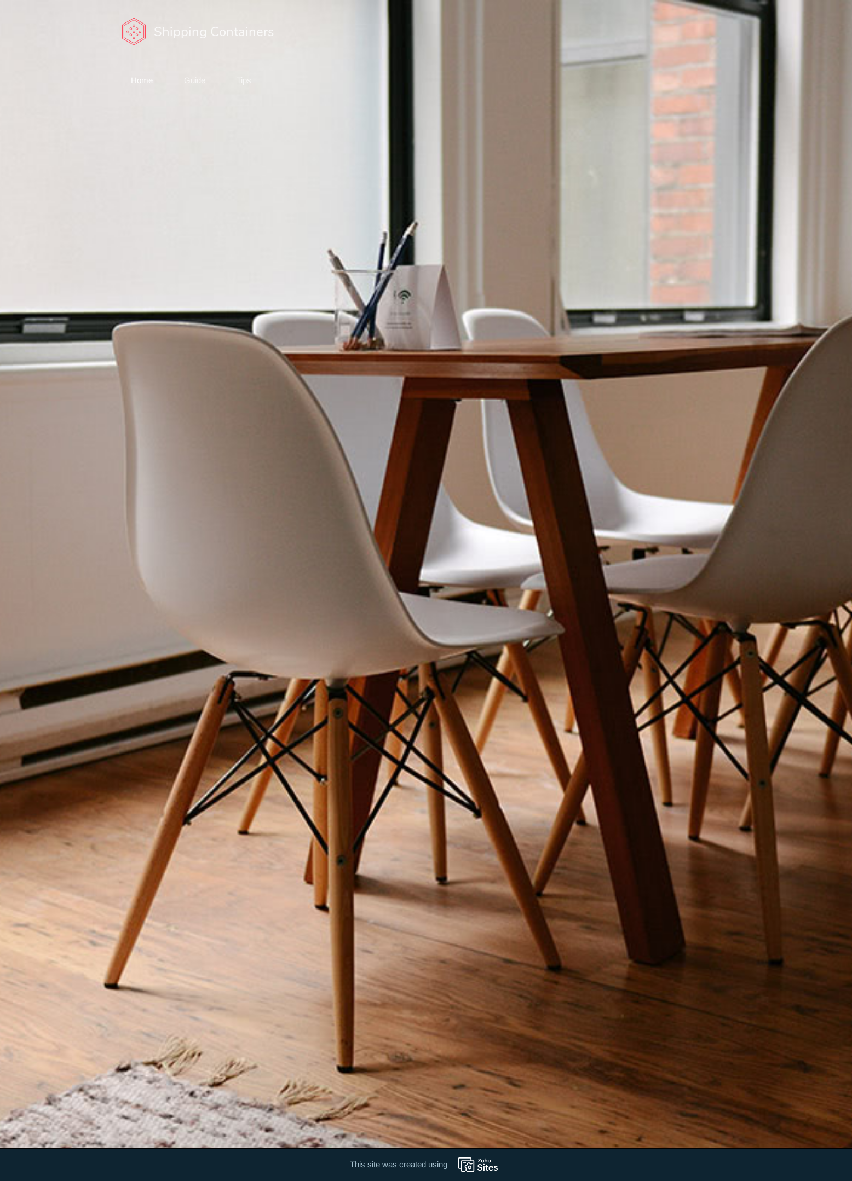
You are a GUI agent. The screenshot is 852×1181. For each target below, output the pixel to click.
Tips (244, 80)
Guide (194, 80)
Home (142, 80)
